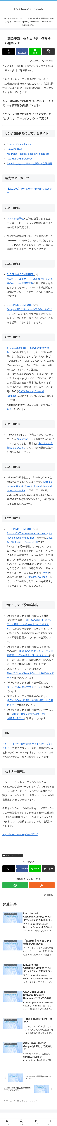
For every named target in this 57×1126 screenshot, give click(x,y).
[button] (48, 51)
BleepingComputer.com (19, 144)
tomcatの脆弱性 (15, 218)
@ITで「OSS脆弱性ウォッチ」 (24, 687)
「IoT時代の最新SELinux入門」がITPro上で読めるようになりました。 (29, 624)
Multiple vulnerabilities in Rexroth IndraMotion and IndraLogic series (29, 486)
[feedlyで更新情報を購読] (15, 885)
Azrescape (22, 439)
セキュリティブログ (12, 855)
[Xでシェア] (8, 51)
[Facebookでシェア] (22, 51)
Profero (45, 572)
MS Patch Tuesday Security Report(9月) (28, 154)
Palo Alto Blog (14, 149)
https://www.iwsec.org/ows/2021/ (20, 834)
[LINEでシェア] (35, 51)
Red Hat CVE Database (20, 158)
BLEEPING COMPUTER (20, 274)
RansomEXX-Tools (37, 577)
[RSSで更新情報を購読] (42, 885)
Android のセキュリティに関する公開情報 (29, 163)
